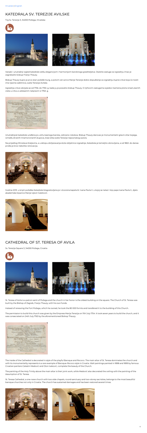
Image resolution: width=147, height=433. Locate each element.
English (18, 6)
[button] (140, 426)
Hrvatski (9, 6)
